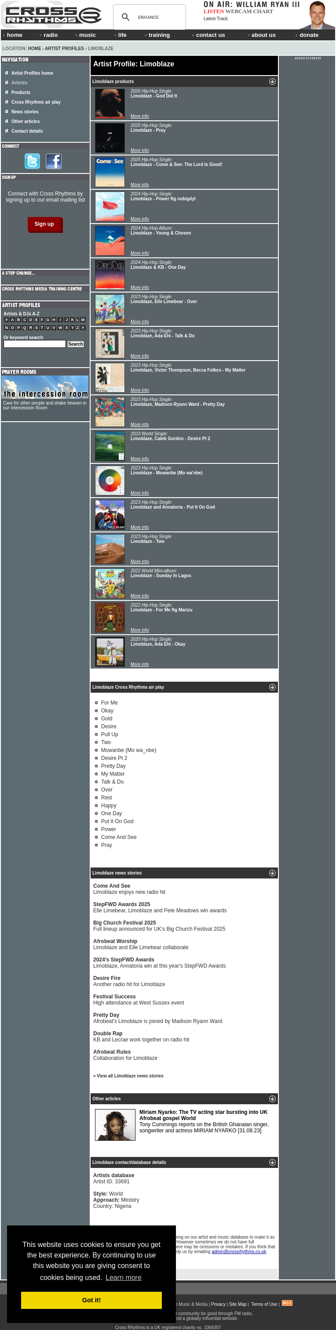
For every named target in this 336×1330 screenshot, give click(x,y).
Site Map (237, 1304)
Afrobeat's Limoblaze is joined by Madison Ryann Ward (157, 1018)
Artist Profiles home (32, 73)
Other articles (25, 121)
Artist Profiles (64, 48)
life (120, 35)
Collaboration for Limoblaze (125, 1055)
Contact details (27, 131)
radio (48, 35)
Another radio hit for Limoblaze (129, 981)
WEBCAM (238, 11)
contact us (208, 35)
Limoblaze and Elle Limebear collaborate (141, 944)
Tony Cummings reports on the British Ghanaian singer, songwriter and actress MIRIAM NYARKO (182, 1125)
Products (20, 92)
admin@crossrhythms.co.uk (239, 1251)
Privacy (218, 1304)
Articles (19, 82)
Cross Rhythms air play (36, 102)
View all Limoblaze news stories (130, 1075)
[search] (148, 17)
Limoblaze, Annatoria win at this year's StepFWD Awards (159, 963)
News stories (25, 111)
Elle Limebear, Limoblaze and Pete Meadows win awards (160, 907)
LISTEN (214, 11)
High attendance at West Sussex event (138, 1000)
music (85, 35)
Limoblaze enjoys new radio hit (129, 889)
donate (307, 35)
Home (34, 48)
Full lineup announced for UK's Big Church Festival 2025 (159, 926)
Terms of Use (264, 1304)
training (156, 35)
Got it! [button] (91, 1300)
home (12, 35)
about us (261, 35)
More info (140, 116)
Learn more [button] (124, 1277)
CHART (263, 11)
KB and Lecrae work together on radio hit (141, 1036)
